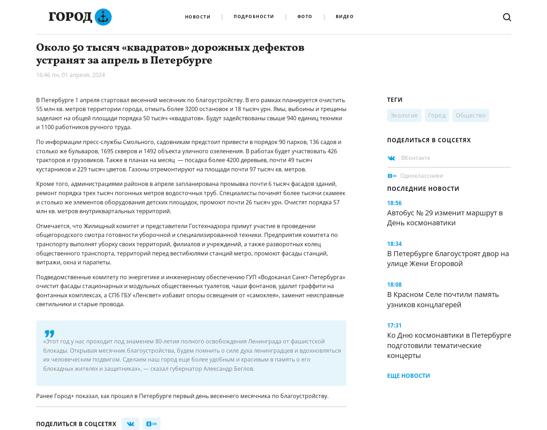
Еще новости (408, 376)
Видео (345, 17)
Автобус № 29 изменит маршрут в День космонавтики (445, 218)
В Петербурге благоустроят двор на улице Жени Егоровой (448, 259)
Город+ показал (76, 396)
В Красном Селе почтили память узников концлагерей (443, 299)
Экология (404, 115)
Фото (305, 17)
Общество (471, 115)
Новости (198, 17)
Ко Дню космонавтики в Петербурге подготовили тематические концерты (449, 345)
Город (437, 115)
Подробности (254, 17)
